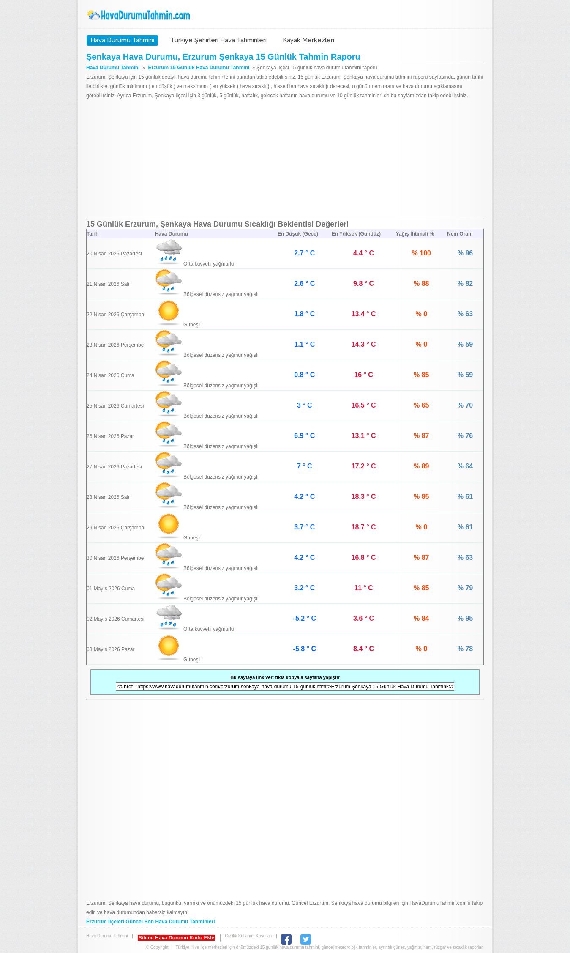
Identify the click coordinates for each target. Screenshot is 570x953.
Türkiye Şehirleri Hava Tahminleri (218, 40)
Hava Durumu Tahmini (139, 15)
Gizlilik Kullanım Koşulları (248, 936)
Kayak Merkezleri (308, 40)
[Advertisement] (285, 159)
